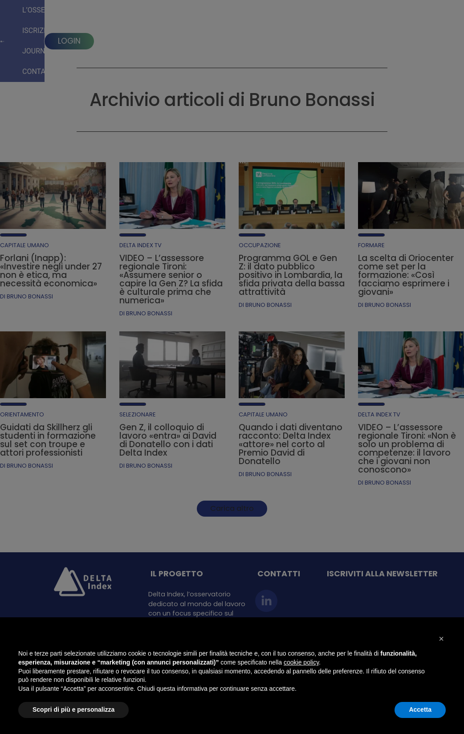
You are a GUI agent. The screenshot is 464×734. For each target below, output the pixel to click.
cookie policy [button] (301, 662)
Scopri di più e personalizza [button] (73, 709)
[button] (441, 639)
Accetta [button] (420, 709)
